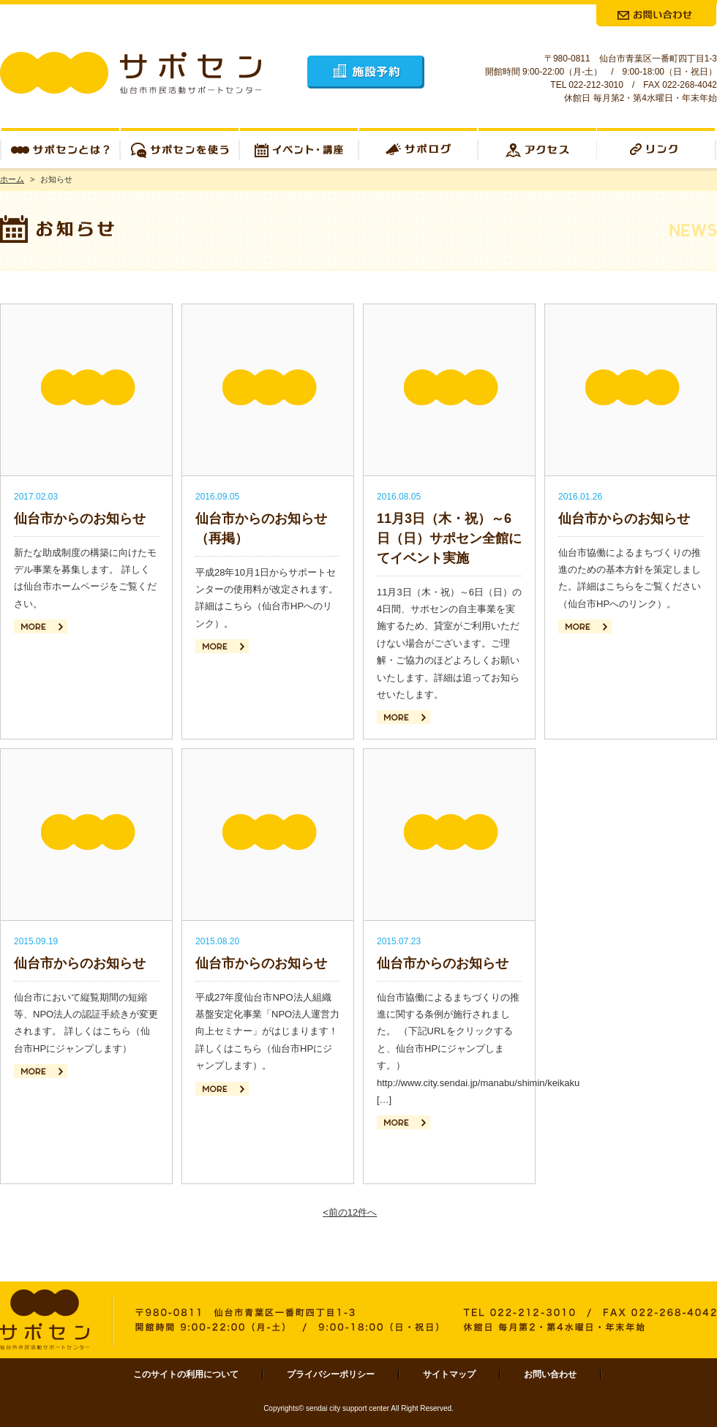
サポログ (418, 148)
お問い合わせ (550, 1374)
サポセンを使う (179, 148)
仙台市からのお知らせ (80, 518)
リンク (657, 148)
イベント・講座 (298, 148)
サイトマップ (449, 1374)
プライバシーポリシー (331, 1374)
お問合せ (656, 15)
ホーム (12, 179)
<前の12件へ (350, 1212)
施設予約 (365, 72)
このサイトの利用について (186, 1374)
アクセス (537, 148)
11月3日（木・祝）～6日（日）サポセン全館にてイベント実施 (449, 538)
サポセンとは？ (60, 148)
